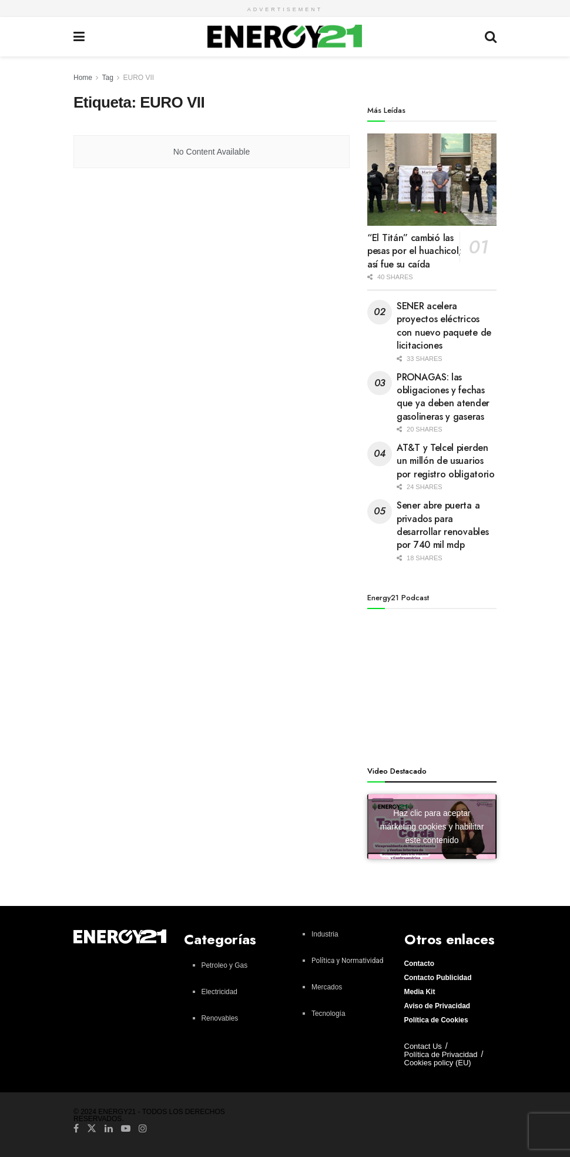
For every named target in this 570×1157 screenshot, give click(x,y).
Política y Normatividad (347, 961)
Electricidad (219, 992)
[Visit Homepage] (284, 36)
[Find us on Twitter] (91, 1127)
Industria (324, 934)
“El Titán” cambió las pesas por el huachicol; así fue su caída (414, 251)
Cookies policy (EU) (437, 1062)
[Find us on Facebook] (76, 1128)
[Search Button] (491, 36)
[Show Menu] (79, 36)
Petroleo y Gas (225, 965)
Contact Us (423, 1046)
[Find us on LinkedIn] (109, 1128)
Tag (107, 77)
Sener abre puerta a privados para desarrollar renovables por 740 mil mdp (442, 525)
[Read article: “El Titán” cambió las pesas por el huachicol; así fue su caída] (432, 179)
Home (82, 77)
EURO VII (139, 77)
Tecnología (328, 1013)
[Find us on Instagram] (143, 1128)
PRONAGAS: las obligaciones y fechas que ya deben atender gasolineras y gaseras (443, 396)
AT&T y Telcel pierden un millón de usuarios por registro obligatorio (446, 461)
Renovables (220, 1018)
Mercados (326, 987)
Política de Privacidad (441, 1054)
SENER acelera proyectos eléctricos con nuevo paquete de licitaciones (444, 325)
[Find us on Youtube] (125, 1128)
